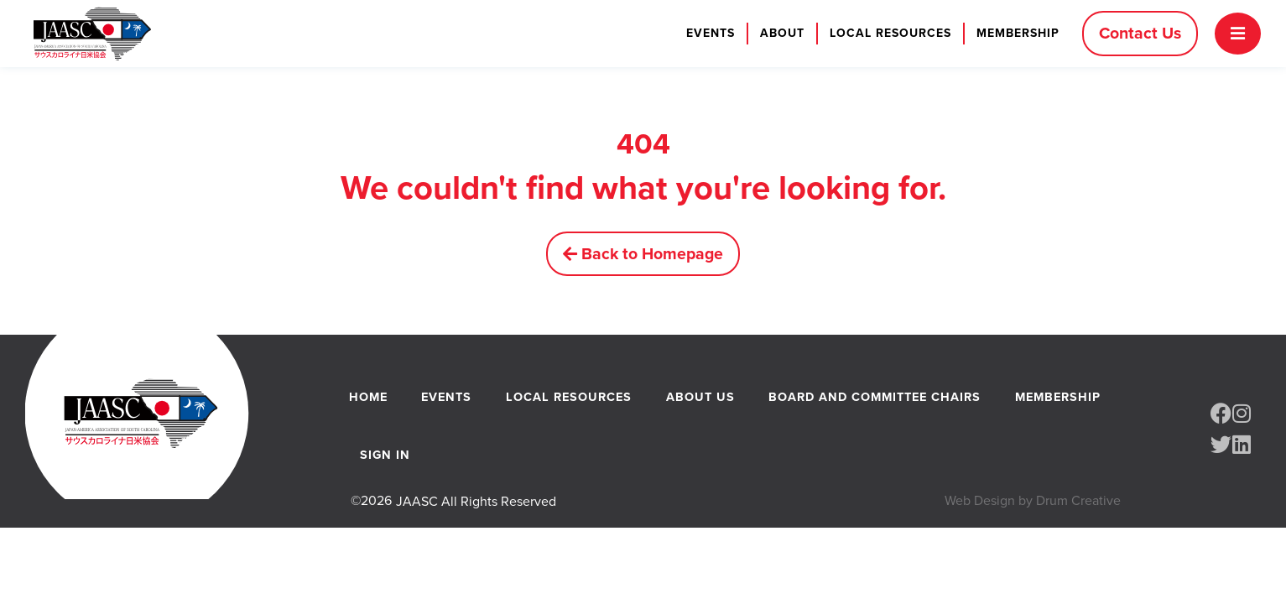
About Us (699, 400)
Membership (1013, 33)
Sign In (385, 462)
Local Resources (886, 33)
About (778, 33)
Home (367, 400)
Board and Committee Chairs (873, 400)
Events (706, 33)
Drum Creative (1078, 509)
